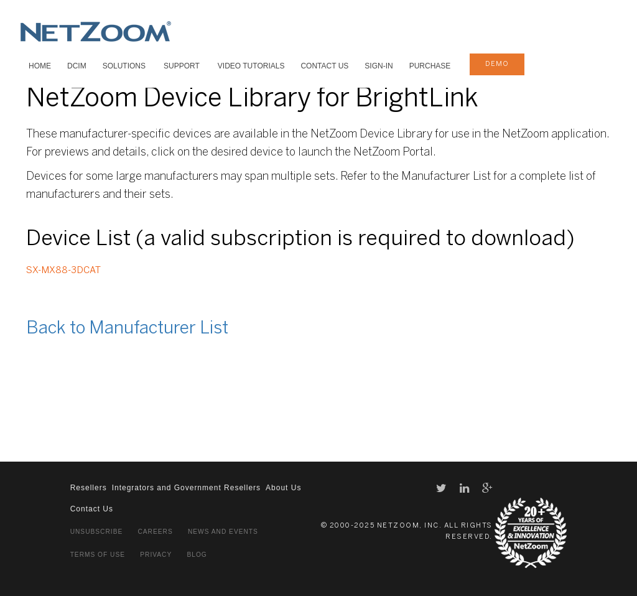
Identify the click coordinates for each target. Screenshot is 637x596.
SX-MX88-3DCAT (63, 270)
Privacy (156, 554)
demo (497, 64)
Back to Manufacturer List (127, 328)
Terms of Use (97, 554)
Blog (197, 554)
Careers (154, 531)
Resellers (88, 487)
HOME (40, 66)
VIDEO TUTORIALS (251, 66)
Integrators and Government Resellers (186, 487)
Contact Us (324, 66)
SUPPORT (182, 66)
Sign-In (379, 66)
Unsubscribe (96, 531)
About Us (283, 487)
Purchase (430, 66)
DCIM (76, 66)
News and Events (223, 531)
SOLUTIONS (124, 66)
